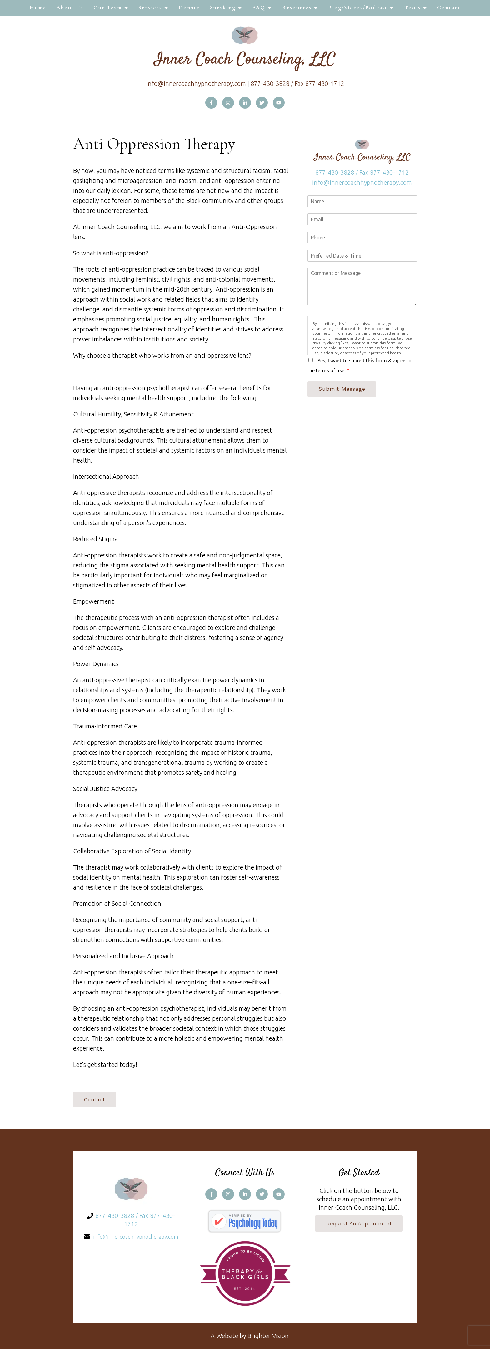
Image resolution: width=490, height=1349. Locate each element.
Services (150, 7)
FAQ (258, 7)
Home (38, 7)
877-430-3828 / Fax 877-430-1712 (297, 83)
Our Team (107, 7)
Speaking (223, 7)
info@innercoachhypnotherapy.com (196, 83)
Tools (412, 7)
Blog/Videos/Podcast (358, 7)
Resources (297, 7)
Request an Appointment (359, 1224)
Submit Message (342, 389)
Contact (448, 7)
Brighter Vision (268, 1336)
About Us (69, 7)
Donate (189, 7)
